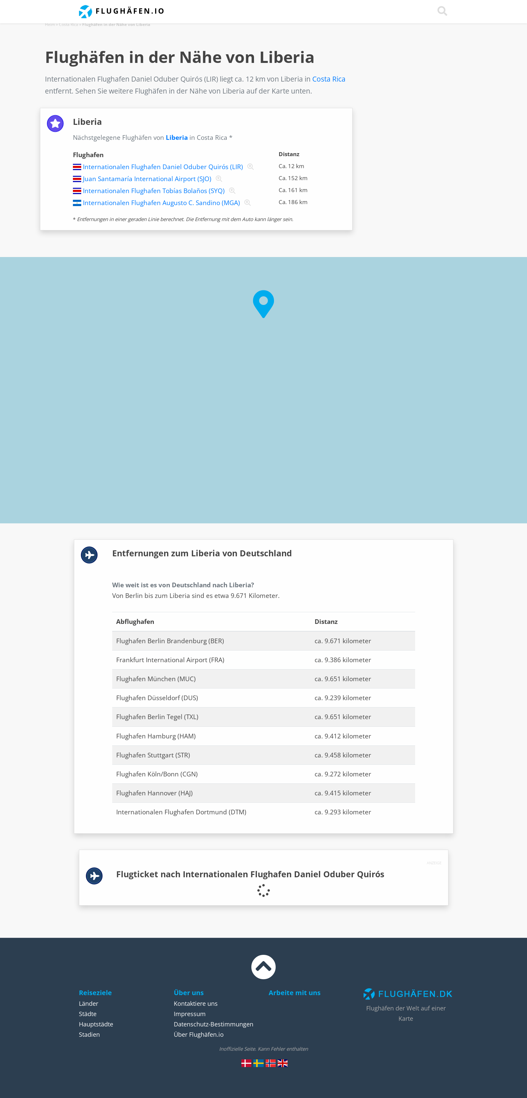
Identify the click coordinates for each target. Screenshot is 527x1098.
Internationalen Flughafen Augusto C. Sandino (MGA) (161, 202)
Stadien (89, 1034)
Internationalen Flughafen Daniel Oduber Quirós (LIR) (163, 166)
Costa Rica (68, 24)
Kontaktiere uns (196, 1003)
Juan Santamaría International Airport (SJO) (147, 178)
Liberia (177, 137)
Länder (88, 1003)
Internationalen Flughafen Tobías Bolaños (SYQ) (154, 190)
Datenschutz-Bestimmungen (213, 1024)
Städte (88, 1014)
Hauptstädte (96, 1024)
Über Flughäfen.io (199, 1034)
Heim (50, 24)
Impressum (190, 1014)
